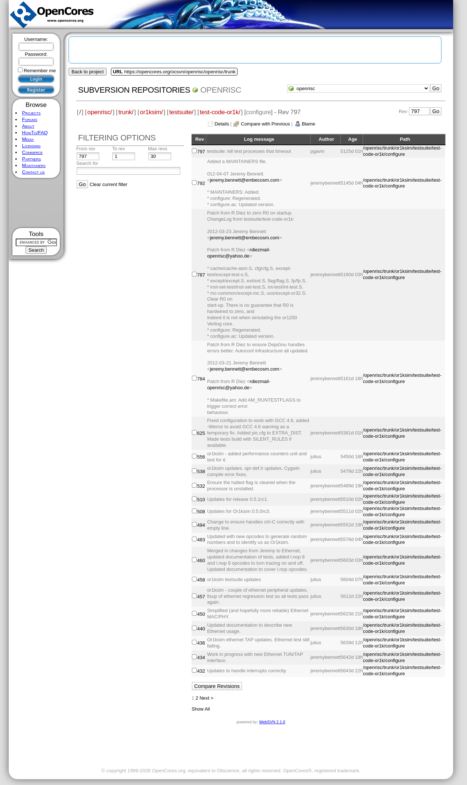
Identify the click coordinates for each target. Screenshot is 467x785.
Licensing (31, 145)
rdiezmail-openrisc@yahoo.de (238, 253)
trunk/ (125, 112)
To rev (118, 148)
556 (201, 457)
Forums (29, 119)
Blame (308, 124)
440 (201, 628)
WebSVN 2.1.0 (272, 722)
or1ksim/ (151, 112)
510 (201, 499)
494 (201, 525)
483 (201, 539)
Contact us (33, 172)
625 (201, 433)
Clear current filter (108, 184)
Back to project (88, 71)
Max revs (157, 148)
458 (201, 580)
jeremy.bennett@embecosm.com (244, 180)
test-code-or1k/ (220, 112)
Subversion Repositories (134, 89)
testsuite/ (181, 112)
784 (201, 379)
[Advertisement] (36, 203)
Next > (206, 698)
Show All (201, 709)
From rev (85, 148)
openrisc (220, 89)
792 (201, 183)
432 (201, 671)
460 (201, 560)
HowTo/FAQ (35, 132)
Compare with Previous (265, 124)
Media (28, 139)
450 (201, 614)
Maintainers (33, 165)
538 (201, 471)
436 (201, 643)
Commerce (32, 152)
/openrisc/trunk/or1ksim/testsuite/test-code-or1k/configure (402, 151)
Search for (87, 163)
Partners (31, 159)
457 (201, 596)
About (28, 126)
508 (201, 511)
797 (201, 151)
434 (201, 657)
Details (222, 124)
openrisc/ (99, 112)
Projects (31, 113)
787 (201, 275)
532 (201, 486)
